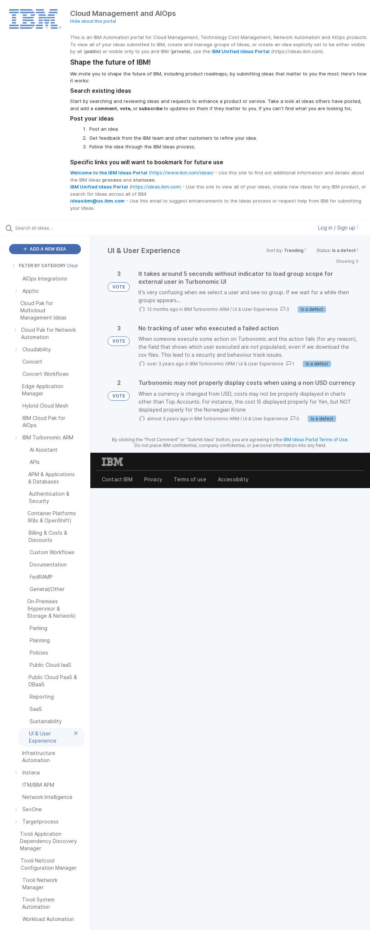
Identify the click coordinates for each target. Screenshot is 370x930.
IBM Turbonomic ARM (206, 309)
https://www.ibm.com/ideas (181, 172)
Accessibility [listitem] (233, 479)
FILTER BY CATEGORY (39, 265)
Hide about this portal (93, 21)
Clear (72, 265)
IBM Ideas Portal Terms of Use (315, 439)
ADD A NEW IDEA (44, 249)
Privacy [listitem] (153, 479)
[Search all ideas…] (48, 227)
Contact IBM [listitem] (117, 479)
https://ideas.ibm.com (155, 187)
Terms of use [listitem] (190, 479)
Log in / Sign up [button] (338, 228)
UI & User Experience (255, 309)
